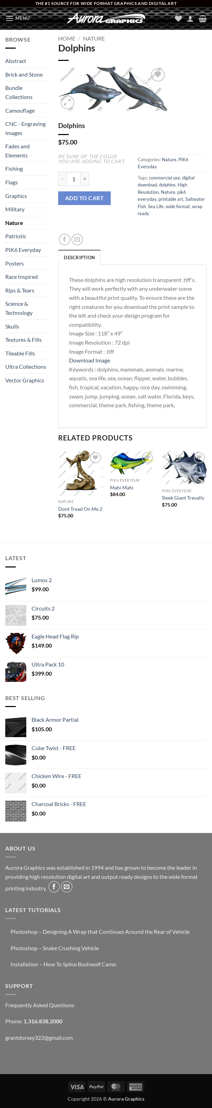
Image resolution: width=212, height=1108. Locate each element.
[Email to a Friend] (77, 239)
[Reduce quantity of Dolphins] (62, 179)
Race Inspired (21, 276)
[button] (17, 18)
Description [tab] (79, 257)
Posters (14, 263)
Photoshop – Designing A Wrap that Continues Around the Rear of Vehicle (100, 931)
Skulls (12, 326)
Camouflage (20, 110)
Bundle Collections (19, 92)
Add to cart (84, 198)
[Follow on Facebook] (54, 886)
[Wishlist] (178, 18)
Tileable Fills (20, 353)
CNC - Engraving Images (25, 128)
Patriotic (15, 236)
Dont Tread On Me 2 (80, 509)
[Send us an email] (67, 886)
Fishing (14, 168)
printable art (170, 199)
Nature (14, 222)
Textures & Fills (23, 339)
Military (15, 209)
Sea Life (156, 206)
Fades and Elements (17, 150)
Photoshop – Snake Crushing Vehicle (55, 948)
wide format (178, 206)
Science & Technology (19, 308)
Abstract (15, 60)
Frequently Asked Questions (39, 1005)
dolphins (167, 185)
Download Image (89, 360)
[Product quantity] (74, 179)
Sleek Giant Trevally (183, 498)
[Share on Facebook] (64, 239)
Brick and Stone (24, 74)
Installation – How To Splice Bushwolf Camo (63, 964)
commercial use (164, 178)
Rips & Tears (19, 290)
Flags (11, 182)
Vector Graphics (24, 380)
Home (66, 38)
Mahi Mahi (122, 488)
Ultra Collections (25, 366)
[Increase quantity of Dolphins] (85, 179)
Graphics (16, 195)
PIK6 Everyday (23, 249)
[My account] (190, 18)
